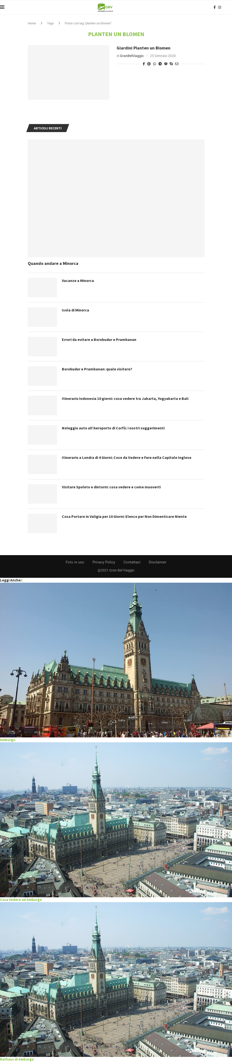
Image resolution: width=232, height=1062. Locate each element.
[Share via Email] (176, 64)
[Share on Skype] (171, 64)
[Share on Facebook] (144, 64)
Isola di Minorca (76, 310)
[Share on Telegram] (160, 64)
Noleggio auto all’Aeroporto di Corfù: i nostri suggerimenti (114, 427)
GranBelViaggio (132, 56)
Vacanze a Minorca (78, 280)
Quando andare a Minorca (53, 263)
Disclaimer (157, 562)
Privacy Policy (104, 562)
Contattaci (131, 562)
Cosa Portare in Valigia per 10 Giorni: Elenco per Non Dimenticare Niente (125, 516)
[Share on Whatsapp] (154, 64)
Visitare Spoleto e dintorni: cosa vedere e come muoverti (112, 486)
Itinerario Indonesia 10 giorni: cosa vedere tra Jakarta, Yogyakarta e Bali (126, 398)
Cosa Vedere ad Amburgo (21, 899)
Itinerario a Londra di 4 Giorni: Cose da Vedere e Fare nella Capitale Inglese (127, 457)
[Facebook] (214, 7)
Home (32, 23)
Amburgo (7, 739)
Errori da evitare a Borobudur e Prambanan (99, 339)
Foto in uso (75, 562)
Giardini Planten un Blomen (143, 48)
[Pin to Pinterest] (149, 64)
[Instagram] (219, 7)
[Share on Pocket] (165, 64)
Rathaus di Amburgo (17, 1059)
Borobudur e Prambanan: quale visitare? (97, 369)
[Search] (229, 7)
